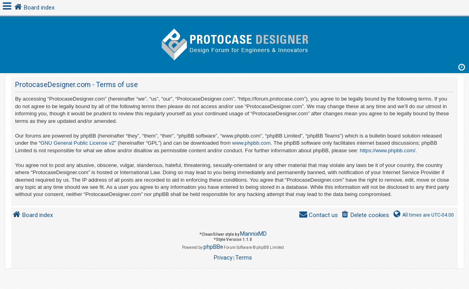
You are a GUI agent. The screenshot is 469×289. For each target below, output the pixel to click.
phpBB (211, 246)
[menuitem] (365, 215)
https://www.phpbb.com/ (387, 150)
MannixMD (253, 233)
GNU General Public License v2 (77, 143)
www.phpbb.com (251, 143)
